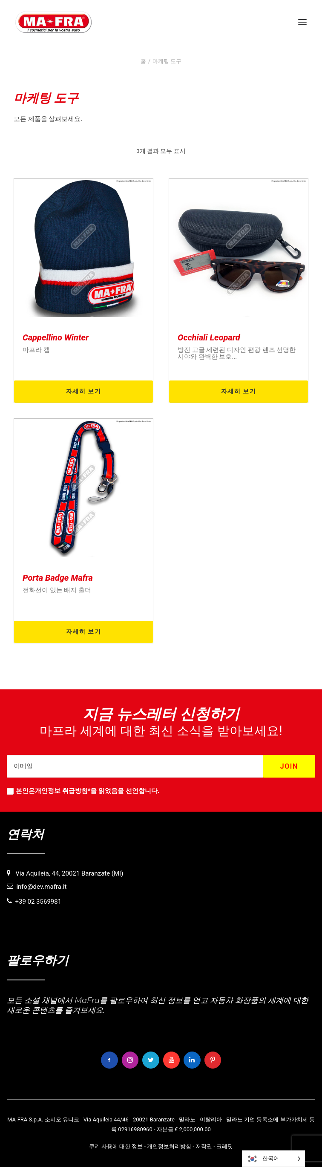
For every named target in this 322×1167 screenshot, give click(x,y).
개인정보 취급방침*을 (66, 791)
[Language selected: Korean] (273, 1158)
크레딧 (224, 1146)
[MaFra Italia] (53, 22)
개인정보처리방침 (169, 1146)
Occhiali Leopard (209, 337)
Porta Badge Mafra (58, 578)
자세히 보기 (83, 391)
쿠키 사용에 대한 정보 (116, 1146)
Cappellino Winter (56, 337)
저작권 (204, 1146)
